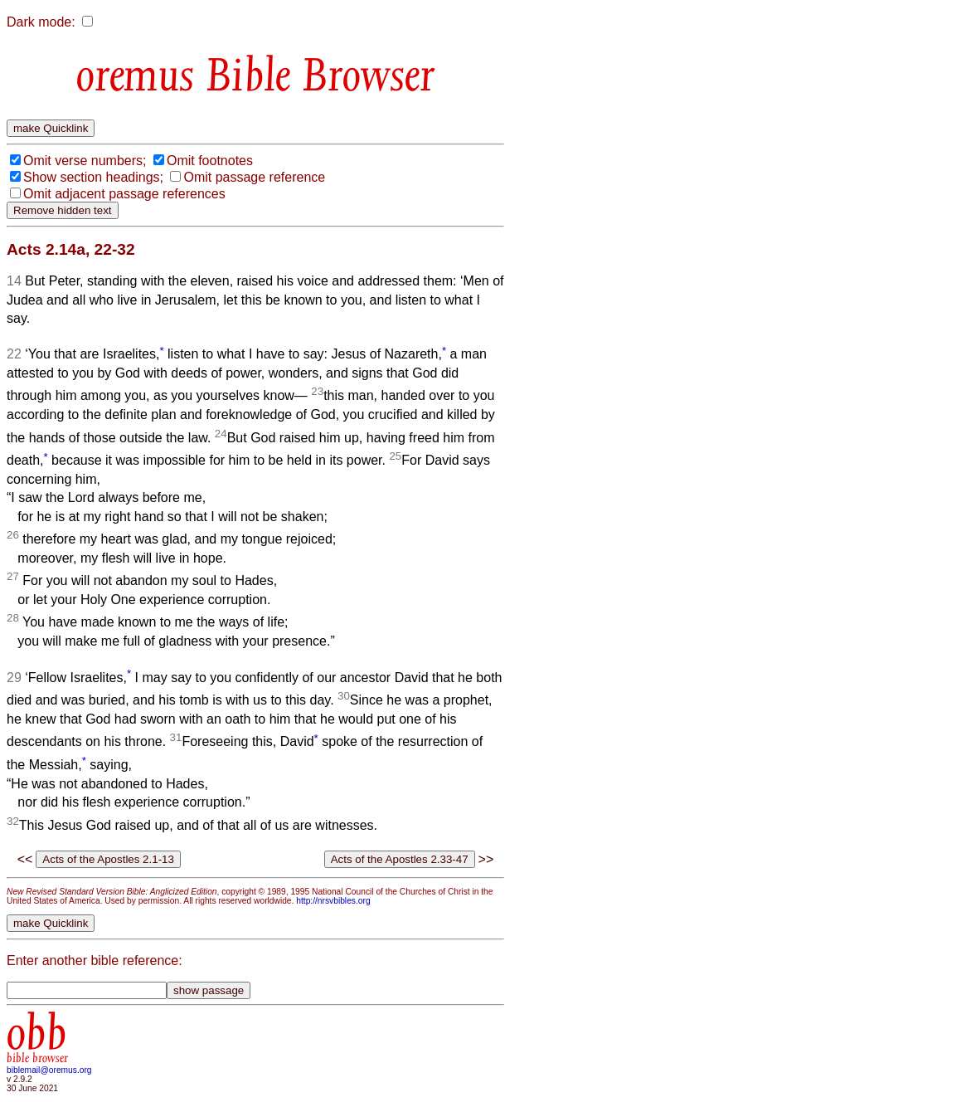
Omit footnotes (210, 161)
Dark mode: (41, 22)
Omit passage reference (254, 177)
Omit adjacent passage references (124, 194)
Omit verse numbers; (84, 161)
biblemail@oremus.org (49, 1070)
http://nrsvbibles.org (333, 900)
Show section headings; (93, 177)
